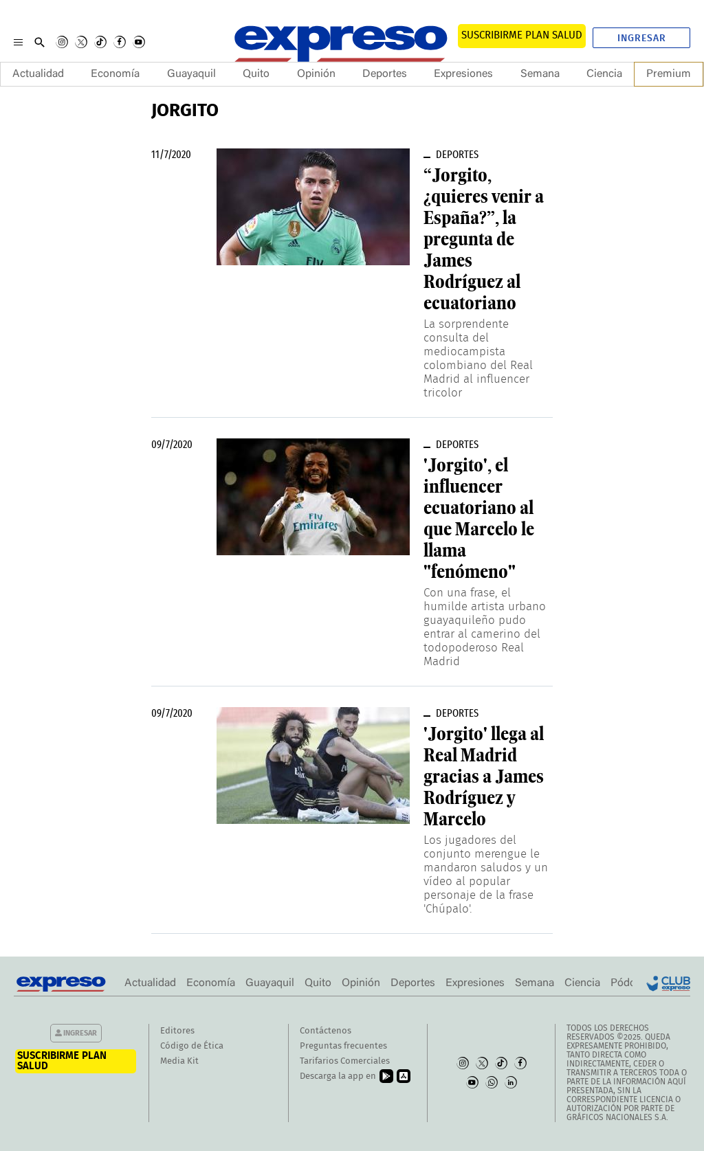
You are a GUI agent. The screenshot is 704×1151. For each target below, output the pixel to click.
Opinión (316, 74)
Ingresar (641, 38)
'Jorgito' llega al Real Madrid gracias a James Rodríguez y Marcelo (484, 776)
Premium (668, 74)
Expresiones (463, 74)
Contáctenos (325, 1031)
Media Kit (179, 1061)
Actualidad (38, 74)
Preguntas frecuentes (343, 1046)
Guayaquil (191, 74)
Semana (540, 74)
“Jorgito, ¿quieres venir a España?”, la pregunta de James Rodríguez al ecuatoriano (484, 239)
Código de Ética (191, 1046)
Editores (177, 1031)
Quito (256, 74)
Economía (115, 74)
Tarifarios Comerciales (345, 1061)
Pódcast (630, 983)
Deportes (384, 74)
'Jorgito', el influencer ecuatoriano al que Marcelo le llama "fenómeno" (479, 518)
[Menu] (18, 42)
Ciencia (604, 74)
